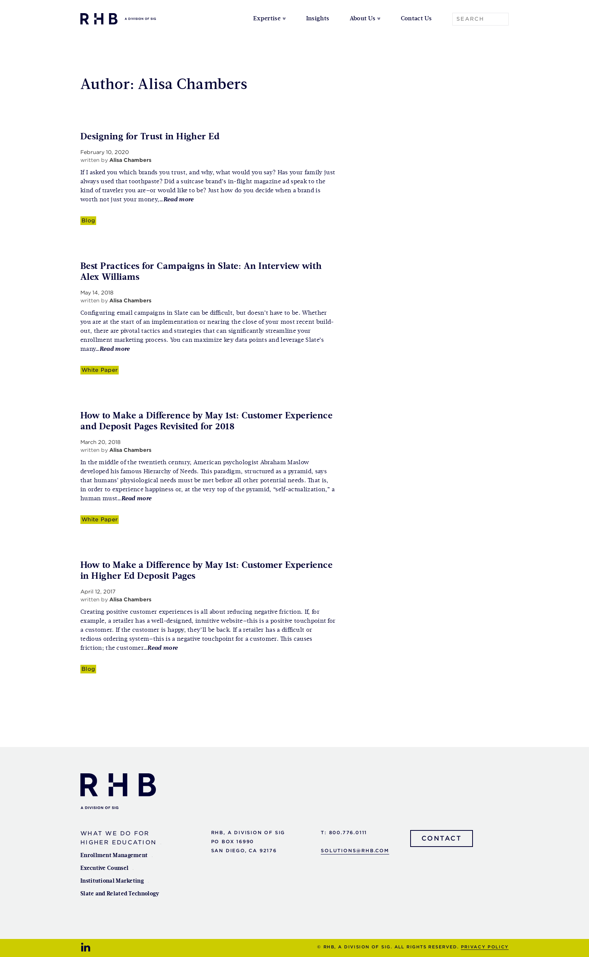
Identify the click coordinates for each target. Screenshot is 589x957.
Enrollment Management (114, 855)
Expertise (267, 19)
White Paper (100, 370)
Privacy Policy (485, 946)
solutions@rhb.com (355, 850)
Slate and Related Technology (119, 894)
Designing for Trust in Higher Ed (149, 136)
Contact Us (416, 19)
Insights (317, 19)
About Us (363, 19)
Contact (441, 838)
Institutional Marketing (112, 881)
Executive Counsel (104, 868)
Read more (178, 200)
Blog (88, 220)
